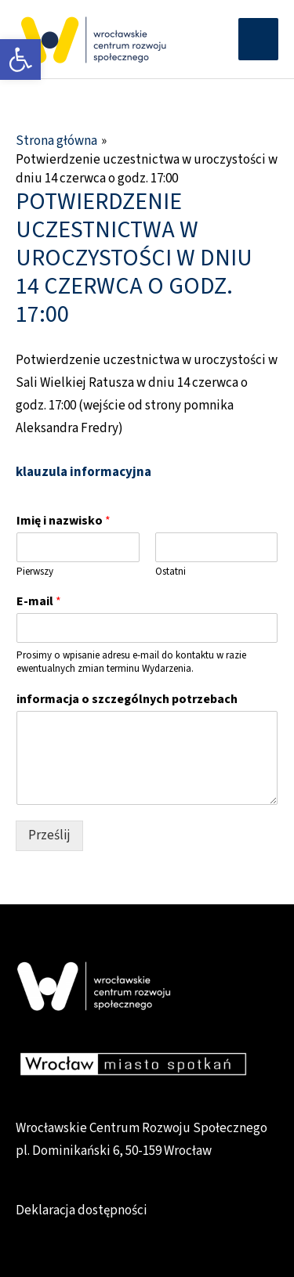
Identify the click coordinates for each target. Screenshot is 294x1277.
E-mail (38, 601)
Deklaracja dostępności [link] (81, 1210)
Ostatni (170, 572)
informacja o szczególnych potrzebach (127, 699)
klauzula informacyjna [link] (83, 472)
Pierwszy (34, 572)
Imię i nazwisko (63, 521)
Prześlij (49, 835)
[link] (20, 59)
